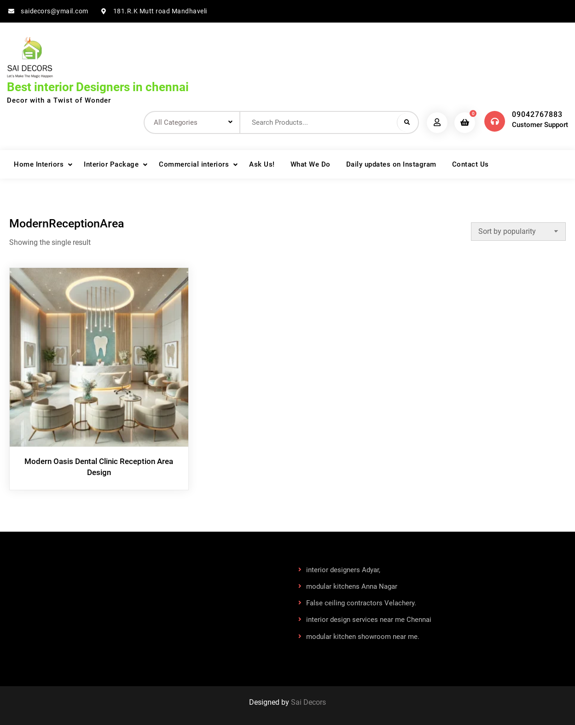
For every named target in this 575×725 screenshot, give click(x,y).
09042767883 (537, 114)
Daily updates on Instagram (391, 164)
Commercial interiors (194, 164)
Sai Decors (308, 702)
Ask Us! (262, 164)
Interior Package (111, 164)
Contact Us (470, 164)
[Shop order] (518, 231)
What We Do (310, 164)
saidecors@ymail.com (54, 11)
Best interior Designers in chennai (98, 87)
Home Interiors (39, 164)
